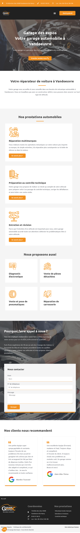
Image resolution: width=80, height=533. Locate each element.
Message (11, 393)
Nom (9, 376)
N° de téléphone (14, 385)
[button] (54, 13)
